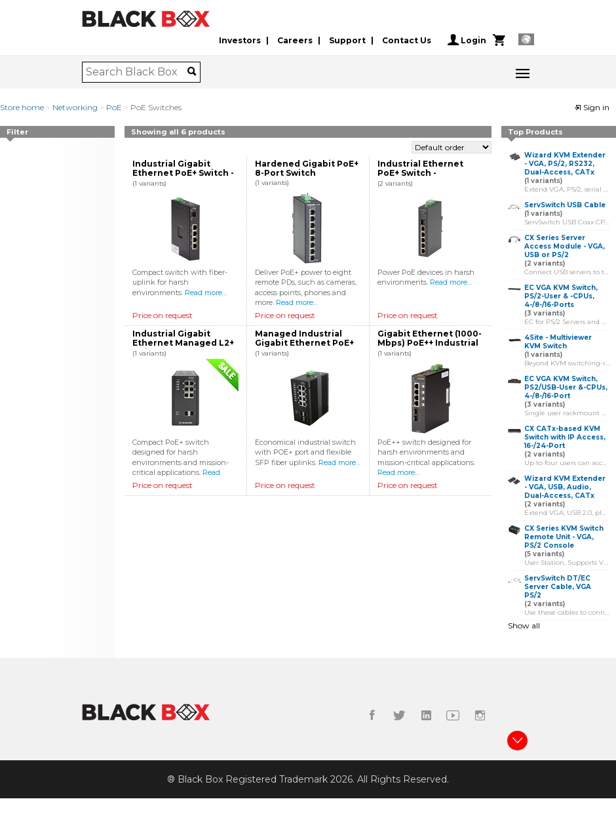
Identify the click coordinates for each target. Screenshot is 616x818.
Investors (240, 40)
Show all (524, 625)
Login (467, 40)
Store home (22, 107)
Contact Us (406, 40)
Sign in (591, 107)
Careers (295, 40)
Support (347, 40)
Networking (75, 107)
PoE (114, 107)
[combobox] (136, 72)
